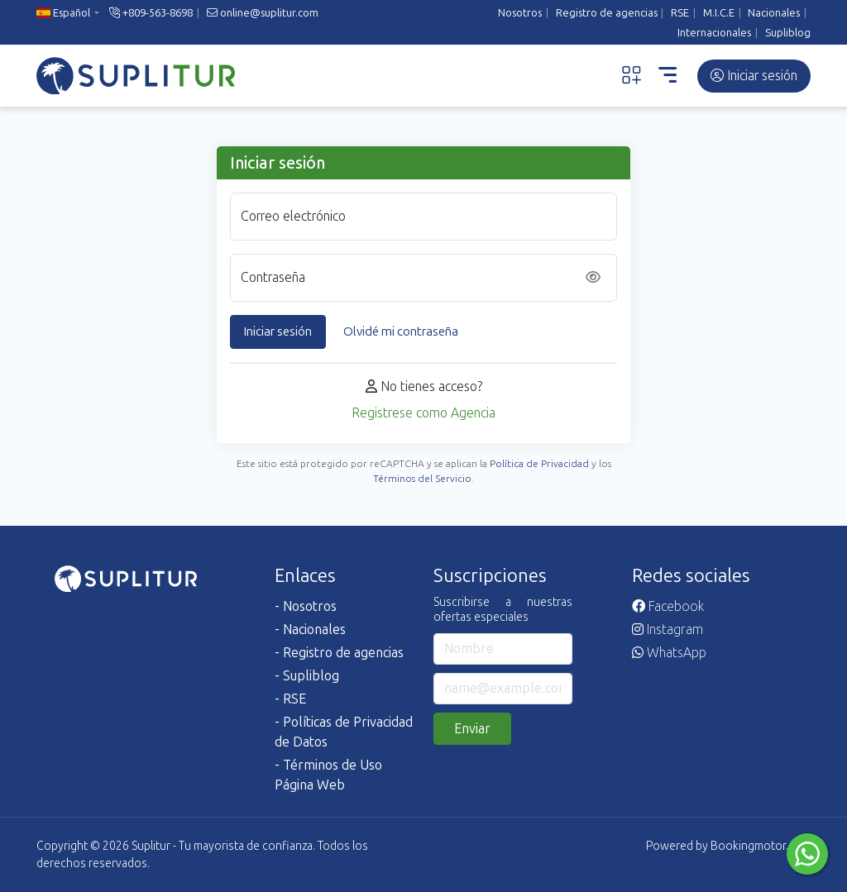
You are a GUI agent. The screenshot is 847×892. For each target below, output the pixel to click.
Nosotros (520, 13)
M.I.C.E (719, 13)
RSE (680, 13)
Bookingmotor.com (761, 846)
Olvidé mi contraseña (400, 331)
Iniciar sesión (754, 75)
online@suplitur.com (262, 13)
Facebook (668, 606)
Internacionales (714, 32)
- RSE (290, 699)
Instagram (667, 629)
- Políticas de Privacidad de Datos (344, 732)
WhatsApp (669, 653)
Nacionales (774, 13)
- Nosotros (306, 606)
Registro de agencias (607, 13)
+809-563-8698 (151, 13)
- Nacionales (310, 629)
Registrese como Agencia (423, 413)
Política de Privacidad (539, 464)
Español (63, 13)
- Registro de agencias (339, 653)
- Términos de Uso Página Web (328, 775)
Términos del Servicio (422, 478)
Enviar (472, 729)
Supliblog (788, 32)
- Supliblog (307, 676)
